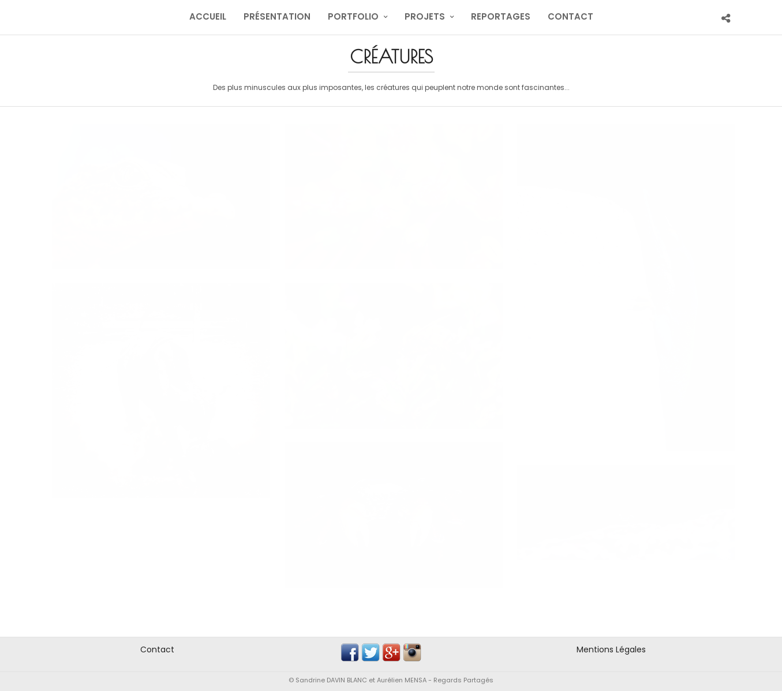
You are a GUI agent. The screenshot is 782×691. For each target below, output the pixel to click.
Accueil (207, 16)
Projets (425, 16)
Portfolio (353, 16)
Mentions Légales (611, 649)
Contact (570, 16)
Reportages (500, 16)
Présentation (277, 16)
